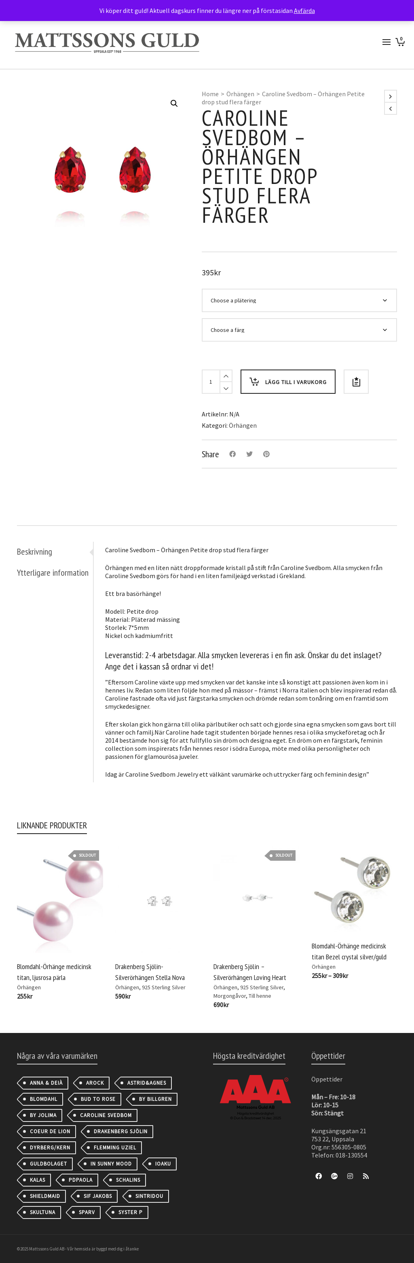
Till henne (260, 995)
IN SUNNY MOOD (111, 1163)
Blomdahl (43, 1099)
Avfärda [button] (304, 10)
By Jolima (43, 1115)
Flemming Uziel (115, 1147)
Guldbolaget (48, 1163)
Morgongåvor (229, 995)
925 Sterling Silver (164, 987)
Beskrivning (34, 551)
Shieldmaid (45, 1196)
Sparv (87, 1212)
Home (210, 94)
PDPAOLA (81, 1179)
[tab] (55, 551)
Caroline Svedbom (106, 1115)
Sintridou (149, 1196)
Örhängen (240, 94)
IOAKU (163, 1163)
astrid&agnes (146, 1082)
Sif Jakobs (98, 1196)
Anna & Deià (46, 1082)
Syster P (130, 1212)
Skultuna (42, 1212)
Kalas (37, 1179)
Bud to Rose (98, 1099)
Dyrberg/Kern (50, 1147)
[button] (174, 103)
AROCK (95, 1082)
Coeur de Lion (50, 1131)
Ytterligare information (53, 572)
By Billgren (155, 1099)
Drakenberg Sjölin (121, 1131)
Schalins (128, 1179)
